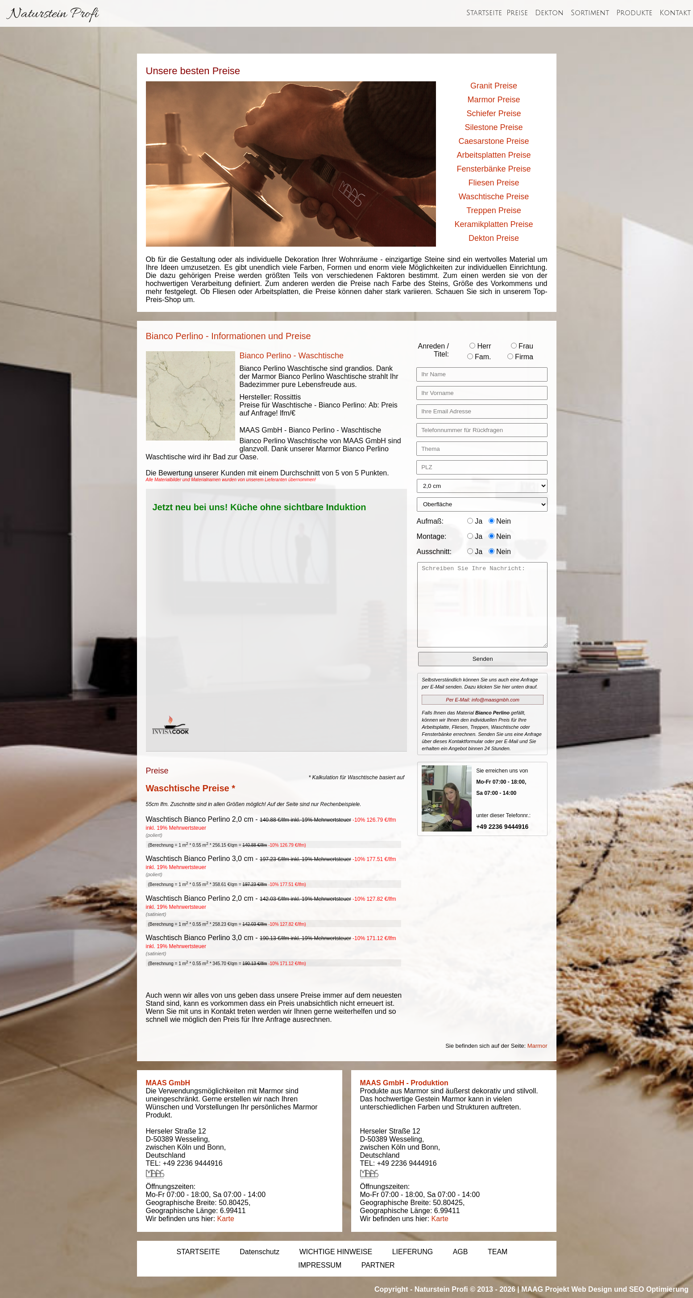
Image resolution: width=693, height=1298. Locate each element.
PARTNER (378, 1265)
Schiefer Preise (493, 113)
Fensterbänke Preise (493, 168)
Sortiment (590, 13)
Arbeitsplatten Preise (493, 155)
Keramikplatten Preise (493, 224)
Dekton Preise (494, 238)
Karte (225, 1218)
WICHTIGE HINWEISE (336, 1252)
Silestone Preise (494, 127)
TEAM (497, 1252)
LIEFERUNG (412, 1252)
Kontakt (675, 13)
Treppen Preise (493, 210)
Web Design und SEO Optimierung (630, 1289)
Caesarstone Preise (493, 141)
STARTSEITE (198, 1252)
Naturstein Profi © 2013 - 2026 (465, 1289)
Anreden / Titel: (433, 350)
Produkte (634, 13)
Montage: (432, 536)
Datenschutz (259, 1252)
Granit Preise (493, 85)
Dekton (549, 13)
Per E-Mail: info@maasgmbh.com (482, 699)
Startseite (484, 13)
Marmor (537, 1045)
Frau (522, 346)
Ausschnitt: (434, 551)
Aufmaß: (430, 521)
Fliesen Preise (493, 182)
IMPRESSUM (319, 1265)
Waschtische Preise (494, 196)
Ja (474, 521)
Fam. (479, 357)
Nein (500, 521)
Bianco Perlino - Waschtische (292, 355)
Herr (480, 346)
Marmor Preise (493, 99)
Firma (520, 357)
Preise (517, 13)
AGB (460, 1252)
